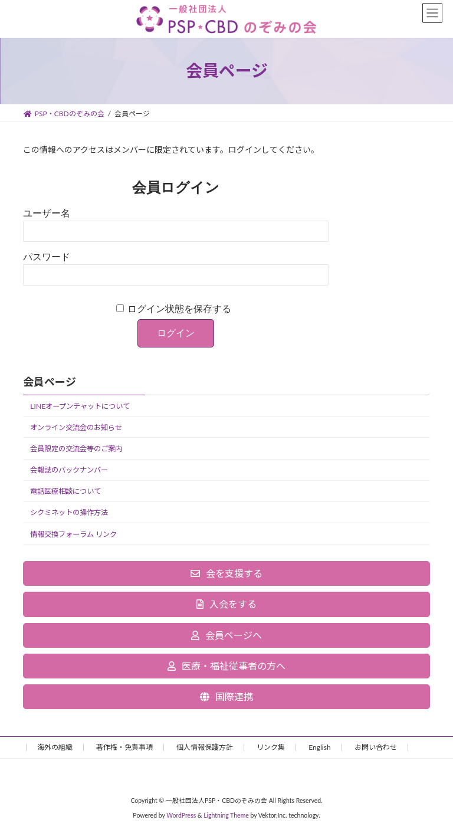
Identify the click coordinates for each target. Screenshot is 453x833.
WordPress (181, 815)
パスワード (46, 257)
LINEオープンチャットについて (80, 406)
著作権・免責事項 (124, 747)
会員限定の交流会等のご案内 (76, 448)
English (319, 747)
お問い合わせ (375, 747)
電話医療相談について (65, 491)
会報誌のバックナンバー (69, 470)
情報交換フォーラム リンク (73, 534)
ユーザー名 (46, 213)
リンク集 (271, 747)
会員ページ (49, 381)
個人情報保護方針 (204, 747)
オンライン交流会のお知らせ (76, 427)
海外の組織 (55, 747)
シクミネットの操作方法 (69, 513)
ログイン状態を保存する (179, 309)
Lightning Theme (226, 815)
